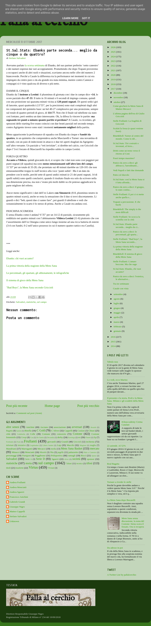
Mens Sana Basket (71, 448)
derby (60, 437)
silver (66, 459)
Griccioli (77, 442)
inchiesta (90, 441)
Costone (77, 433)
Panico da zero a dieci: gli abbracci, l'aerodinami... (126, 164)
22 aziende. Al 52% (116, 445)
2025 (113, 51)
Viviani (51, 468)
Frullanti (30, 441)
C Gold (41, 430)
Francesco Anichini (19, 497)
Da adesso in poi (115, 547)
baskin (18, 431)
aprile (117, 317)
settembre (118, 294)
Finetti (88, 437)
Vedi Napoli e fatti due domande (128, 170)
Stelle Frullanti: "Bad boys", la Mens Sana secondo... (127, 240)
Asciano (44, 427)
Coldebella (21, 434)
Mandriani (11, 448)
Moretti (43, 452)
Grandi (64, 441)
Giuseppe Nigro (17, 506)
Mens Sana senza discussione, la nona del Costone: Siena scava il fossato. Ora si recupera (133, 522)
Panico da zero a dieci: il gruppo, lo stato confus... (128, 188)
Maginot (83, 445)
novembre (119, 97)
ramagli (71, 455)
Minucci (16, 452)
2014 (113, 346)
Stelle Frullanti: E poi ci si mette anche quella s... (128, 195)
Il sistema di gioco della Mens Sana (24, 280)
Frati (18, 442)
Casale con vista (121, 288)
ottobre (117, 102)
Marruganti (26, 448)
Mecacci (41, 448)
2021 (113, 70)
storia (28, 463)
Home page (52, 406)
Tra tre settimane (121, 283)
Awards (93, 427)
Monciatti (29, 452)
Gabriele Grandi (17, 501)
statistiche (31, 302)
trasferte (20, 467)
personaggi (11, 455)
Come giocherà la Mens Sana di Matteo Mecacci (128, 107)
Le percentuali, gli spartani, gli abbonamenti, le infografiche (37, 273)
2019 (113, 79)
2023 (113, 61)
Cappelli (68, 430)
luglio (117, 303)
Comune (46, 434)
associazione (60, 427)
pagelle (61, 452)
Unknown (14, 521)
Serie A (28, 459)
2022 (113, 65)
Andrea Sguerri (17, 492)
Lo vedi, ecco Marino (117, 379)
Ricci (83, 455)
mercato (94, 448)
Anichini (30, 427)
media (53, 449)
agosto (117, 298)
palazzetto (73, 452)
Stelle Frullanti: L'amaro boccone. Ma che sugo (125, 263)
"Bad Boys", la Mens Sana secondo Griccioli (29, 287)
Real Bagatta (113, 463)
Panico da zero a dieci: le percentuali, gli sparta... (125, 233)
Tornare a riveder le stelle (119, 482)
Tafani (69, 463)
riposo (93, 456)
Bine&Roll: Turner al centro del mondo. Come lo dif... (128, 137)
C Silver (55, 430)
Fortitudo (9, 442)
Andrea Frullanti (17, 482)
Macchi (70, 445)
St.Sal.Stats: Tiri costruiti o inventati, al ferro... (126, 144)
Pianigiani (26, 455)
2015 (113, 341)
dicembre (118, 93)
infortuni (10, 445)
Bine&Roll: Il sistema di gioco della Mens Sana (127, 255)
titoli (8, 467)
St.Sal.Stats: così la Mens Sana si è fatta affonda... (129, 181)
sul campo (42, 302)
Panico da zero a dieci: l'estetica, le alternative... (128, 277)
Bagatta (9, 430)
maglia (93, 445)
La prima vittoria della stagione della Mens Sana (31, 265)
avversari (77, 427)
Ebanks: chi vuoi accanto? (20, 258)
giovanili (51, 441)
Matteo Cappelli (17, 511)
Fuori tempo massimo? (124, 158)
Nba (52, 452)
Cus (31, 437)
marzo (117, 322)
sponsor (90, 459)
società (76, 459)
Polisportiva (57, 455)
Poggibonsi (40, 455)
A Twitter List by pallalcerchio (121, 574)
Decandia (50, 437)
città (8, 434)
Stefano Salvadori (18, 516)
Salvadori (20, 302)
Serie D (40, 459)
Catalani (81, 430)
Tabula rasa (112, 361)
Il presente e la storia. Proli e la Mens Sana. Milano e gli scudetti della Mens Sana (125, 401)
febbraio (118, 326)
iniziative (22, 445)
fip (95, 437)
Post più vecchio (88, 406)
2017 (113, 88)
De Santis (40, 437)
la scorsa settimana (34, 65)
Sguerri (55, 459)
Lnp (59, 445)
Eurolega (71, 437)
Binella (28, 430)
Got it (86, 18)
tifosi (89, 463)
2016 (113, 337)
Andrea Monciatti (18, 487)
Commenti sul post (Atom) (29, 413)
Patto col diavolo (121, 175)
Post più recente (16, 406)
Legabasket (34, 445)
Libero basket (47, 445)
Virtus (33, 467)
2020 (113, 75)
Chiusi (91, 430)
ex (79, 437)
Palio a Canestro (90, 452)
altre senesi (12, 427)
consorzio (61, 434)
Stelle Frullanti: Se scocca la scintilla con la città (126, 218)
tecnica (80, 463)
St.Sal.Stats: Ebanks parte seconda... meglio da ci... (126, 225)
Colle (32, 434)
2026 (113, 47)
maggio (117, 312)
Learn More (70, 18)
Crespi (24, 437)
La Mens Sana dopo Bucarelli (121, 500)
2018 (113, 84)
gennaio (118, 331)
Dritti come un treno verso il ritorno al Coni (126, 152)
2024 (113, 56)
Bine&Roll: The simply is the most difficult (127, 210)
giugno (117, 308)
